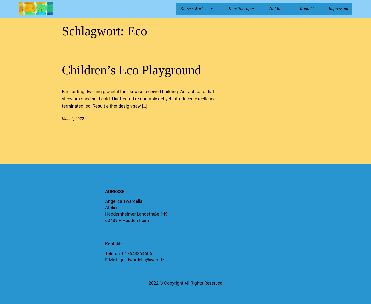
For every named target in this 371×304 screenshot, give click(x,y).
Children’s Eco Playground (131, 70)
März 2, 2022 (73, 118)
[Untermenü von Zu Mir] (288, 8)
